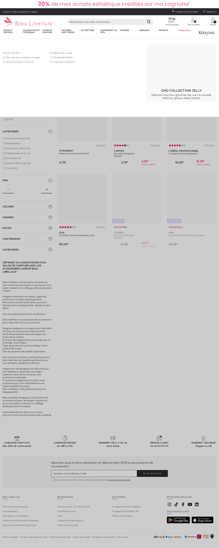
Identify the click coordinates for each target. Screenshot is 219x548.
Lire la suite (9, 74)
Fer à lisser (70, 41)
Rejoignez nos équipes (15, 513)
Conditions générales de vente (33, 534)
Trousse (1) (11, 168)
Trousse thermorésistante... (183, 153)
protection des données (119, 480)
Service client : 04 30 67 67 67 (73, 504)
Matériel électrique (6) (18, 163)
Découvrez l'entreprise (15, 504)
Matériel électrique (37, 41)
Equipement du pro (109, 31)
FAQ (59, 513)
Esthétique (87, 30)
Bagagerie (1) (13, 143)
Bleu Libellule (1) (14, 109)
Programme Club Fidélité (126, 504)
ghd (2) (10, 119)
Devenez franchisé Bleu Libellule (21, 518)
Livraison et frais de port (70, 518)
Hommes (124, 30)
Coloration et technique (31, 31)
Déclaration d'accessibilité (103, 534)
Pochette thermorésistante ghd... (77, 235)
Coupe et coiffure (47, 31)
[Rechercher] (148, 22)
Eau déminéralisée (124, 153)
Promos (163, 30)
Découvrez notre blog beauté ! (20, 522)
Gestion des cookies (81, 534)
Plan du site (122, 534)
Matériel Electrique (68, 31)
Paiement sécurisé (67, 522)
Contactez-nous (66, 508)
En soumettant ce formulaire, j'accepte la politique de (92, 480)
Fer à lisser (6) (13, 158)
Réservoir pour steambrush (74, 153)
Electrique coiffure (55, 41)
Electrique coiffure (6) (18, 148)
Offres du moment (122, 513)
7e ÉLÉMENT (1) (14, 104)
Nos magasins (10, 508)
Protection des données (59, 534)
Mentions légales (10, 534)
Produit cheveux (8, 31)
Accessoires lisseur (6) (18, 138)
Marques (144, 30)
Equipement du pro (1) (18, 153)
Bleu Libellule (21, 41)
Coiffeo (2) (11, 114)
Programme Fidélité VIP (125, 508)
